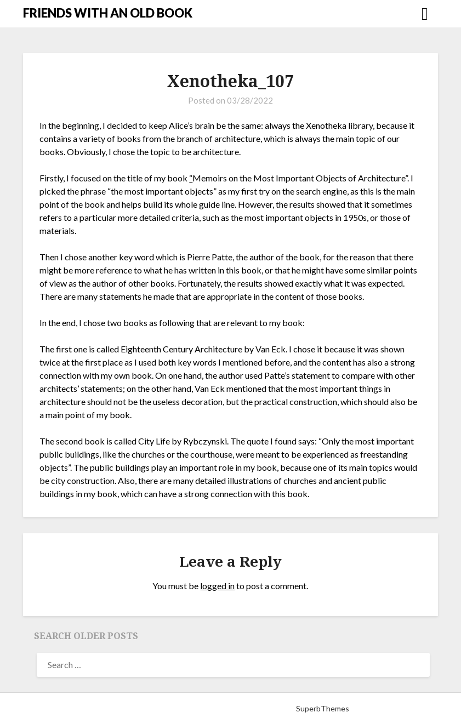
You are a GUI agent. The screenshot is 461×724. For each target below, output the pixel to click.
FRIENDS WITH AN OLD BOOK (107, 12)
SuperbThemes (322, 708)
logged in (217, 585)
